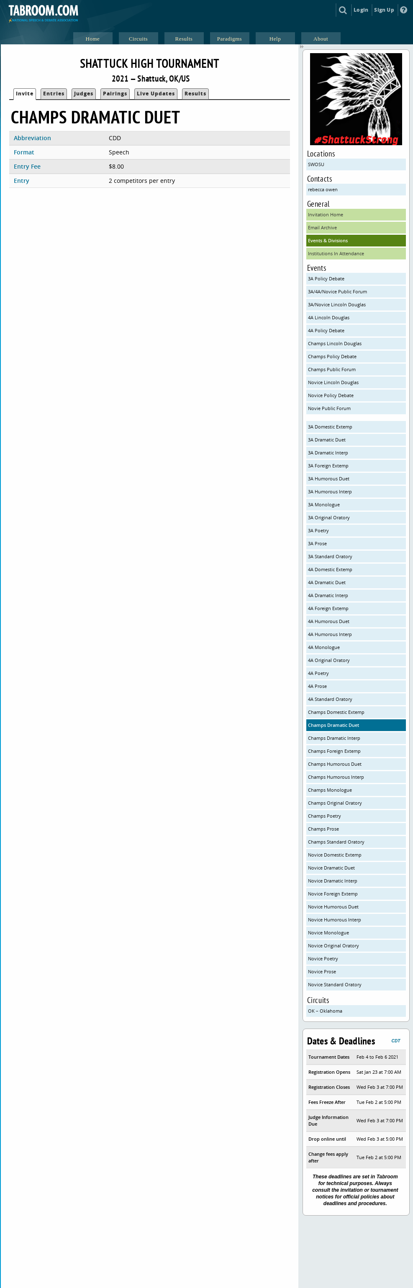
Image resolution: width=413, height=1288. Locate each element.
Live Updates (156, 93)
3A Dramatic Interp (328, 452)
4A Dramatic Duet (327, 582)
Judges (83, 93)
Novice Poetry (323, 958)
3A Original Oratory (329, 517)
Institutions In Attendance (336, 253)
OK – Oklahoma (325, 1011)
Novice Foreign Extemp (333, 893)
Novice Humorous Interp (334, 919)
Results (195, 93)
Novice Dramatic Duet (331, 868)
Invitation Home (325, 214)
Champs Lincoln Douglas (335, 343)
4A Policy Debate (326, 330)
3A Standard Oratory (330, 556)
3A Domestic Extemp (330, 426)
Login (361, 9)
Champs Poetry (324, 816)
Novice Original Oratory (333, 945)
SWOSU (316, 164)
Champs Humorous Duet (335, 764)
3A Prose (317, 543)
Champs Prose (323, 829)
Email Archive (322, 227)
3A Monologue (324, 504)
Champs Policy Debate (332, 356)
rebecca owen (323, 189)
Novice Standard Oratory (335, 984)
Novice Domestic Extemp (335, 855)
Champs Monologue (330, 790)
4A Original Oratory (329, 660)
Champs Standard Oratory (336, 842)
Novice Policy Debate (331, 395)
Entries (53, 93)
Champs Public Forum (332, 369)
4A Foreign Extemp (328, 608)
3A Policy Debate (326, 278)
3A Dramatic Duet (327, 439)
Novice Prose (322, 971)
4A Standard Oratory (330, 699)
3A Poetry (318, 530)
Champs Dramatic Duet (333, 725)
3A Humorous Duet (328, 478)
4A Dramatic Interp (328, 595)
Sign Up (384, 9)
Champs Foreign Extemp (334, 751)
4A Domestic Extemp (330, 569)
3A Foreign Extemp (328, 465)
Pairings (115, 93)
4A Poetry (318, 673)
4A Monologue (324, 647)
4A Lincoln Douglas (328, 317)
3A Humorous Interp (330, 491)
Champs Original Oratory (335, 803)
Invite (24, 93)
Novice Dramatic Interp (332, 880)
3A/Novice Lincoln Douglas (337, 304)
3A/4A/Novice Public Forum (337, 291)
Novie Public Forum (329, 408)
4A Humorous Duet (328, 621)
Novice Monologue (328, 932)
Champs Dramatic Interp (334, 738)
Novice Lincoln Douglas (333, 382)
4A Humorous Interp (330, 634)
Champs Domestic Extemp (336, 712)
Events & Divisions (328, 240)
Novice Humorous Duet (333, 906)
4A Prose (317, 686)
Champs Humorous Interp (336, 777)
